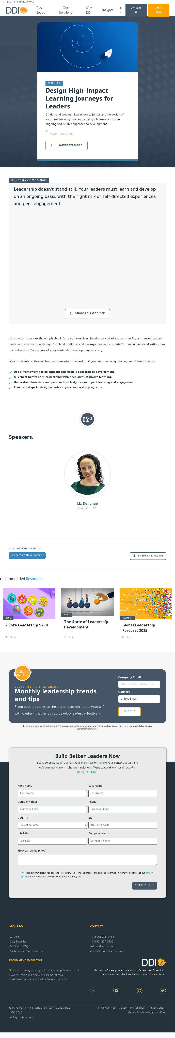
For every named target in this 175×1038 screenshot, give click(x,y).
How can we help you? (32, 851)
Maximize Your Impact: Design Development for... (39, 979)
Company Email (129, 677)
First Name (25, 786)
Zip (90, 818)
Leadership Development (27, 555)
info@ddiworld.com (103, 946)
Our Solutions (65, 10)
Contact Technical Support (107, 951)
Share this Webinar (87, 313)
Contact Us (136, 10)
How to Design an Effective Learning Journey (36, 975)
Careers (14, 937)
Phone (92, 802)
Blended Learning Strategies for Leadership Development (44, 970)
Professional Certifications (26, 951)
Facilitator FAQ (18, 946)
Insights (107, 10)
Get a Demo (159, 10)
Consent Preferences (132, 1008)
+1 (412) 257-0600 (101, 942)
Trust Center (157, 1008)
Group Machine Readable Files (147, 1012)
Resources (34, 579)
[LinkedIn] (93, 990)
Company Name (98, 833)
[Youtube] (116, 990)
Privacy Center (106, 1008)
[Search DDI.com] (120, 10)
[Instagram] (139, 990)
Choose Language (24, 2)
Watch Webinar (66, 145)
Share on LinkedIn (148, 556)
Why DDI (89, 10)
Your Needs (40, 10)
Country (124, 692)
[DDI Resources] (163, 990)
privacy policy (123, 726)
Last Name (95, 786)
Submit (129, 712)
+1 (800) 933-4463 (102, 937)
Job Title (23, 833)
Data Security (17, 942)
